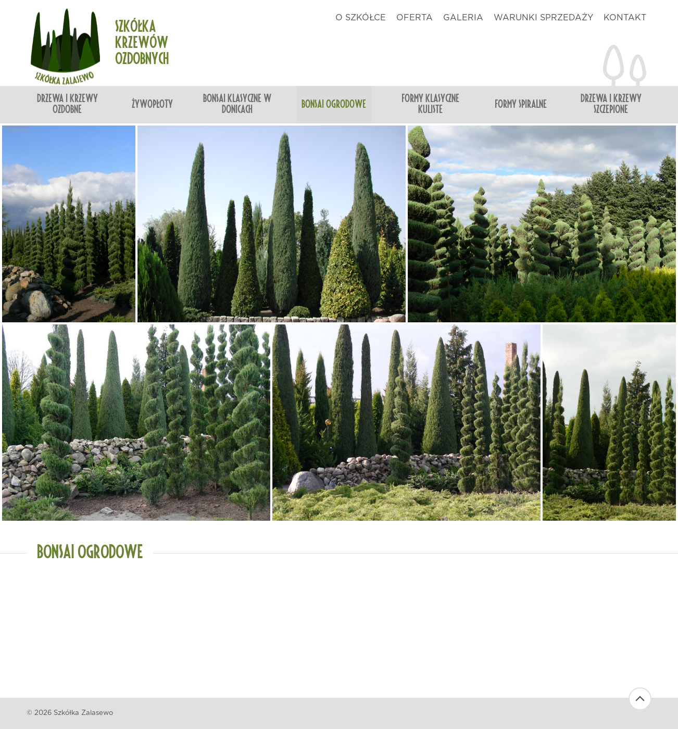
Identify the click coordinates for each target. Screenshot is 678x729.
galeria (463, 18)
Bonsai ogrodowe (334, 104)
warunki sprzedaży (543, 18)
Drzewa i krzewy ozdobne (67, 104)
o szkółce (360, 18)
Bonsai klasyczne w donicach (237, 104)
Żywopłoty (152, 104)
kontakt (625, 18)
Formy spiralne (521, 104)
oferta (414, 18)
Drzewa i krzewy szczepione (611, 104)
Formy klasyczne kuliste (430, 104)
